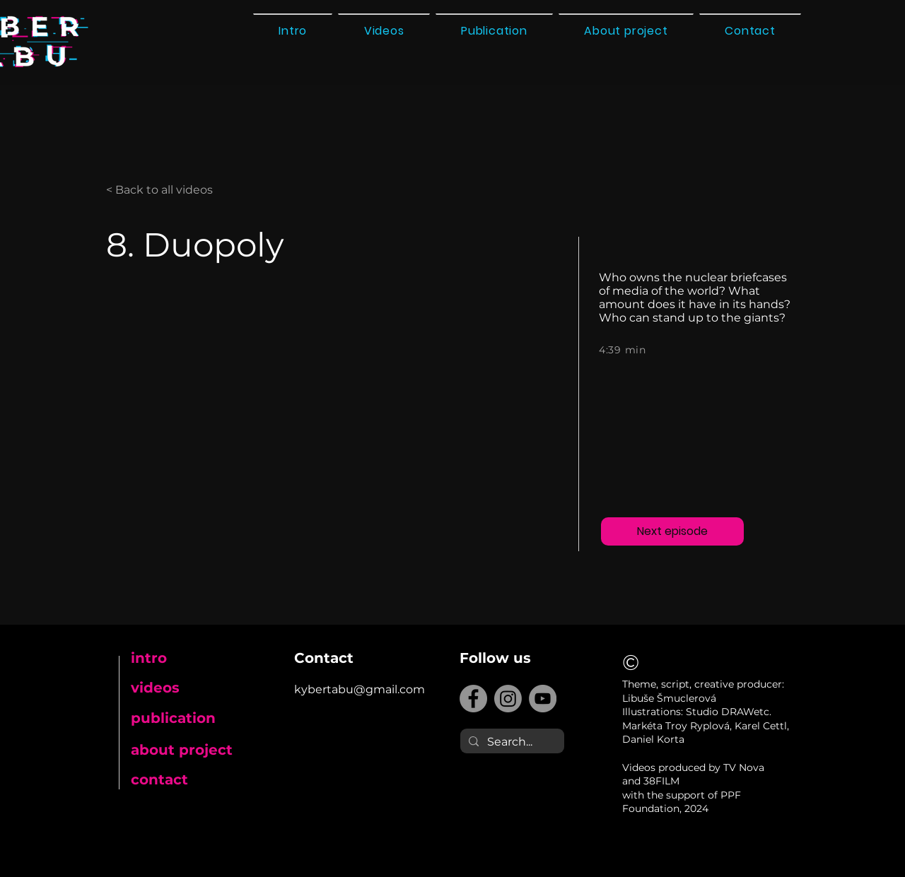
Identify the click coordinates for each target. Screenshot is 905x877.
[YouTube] (542, 698)
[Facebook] (473, 698)
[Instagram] (508, 698)
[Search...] (511, 742)
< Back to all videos (159, 189)
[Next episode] (672, 531)
